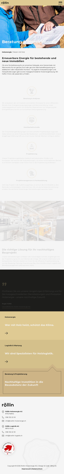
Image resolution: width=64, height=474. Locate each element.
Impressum (26, 469)
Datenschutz (37, 469)
